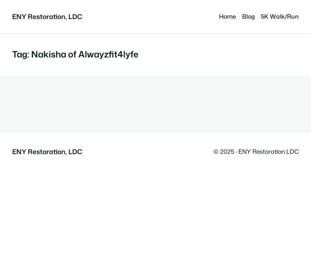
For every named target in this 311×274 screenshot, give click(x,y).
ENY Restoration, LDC (47, 16)
